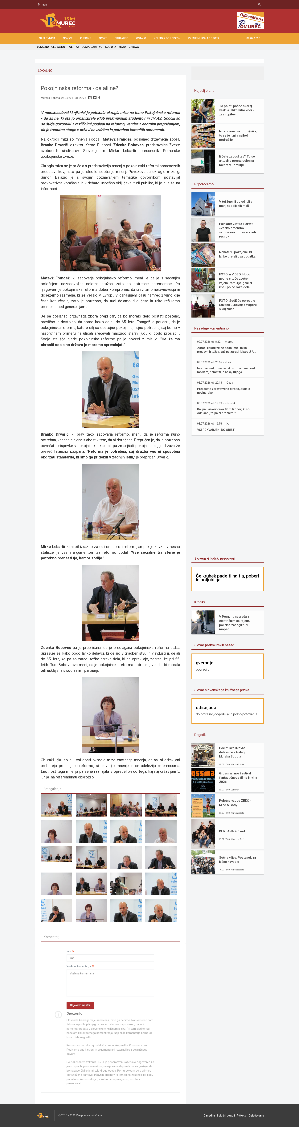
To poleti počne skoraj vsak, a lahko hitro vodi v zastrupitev (236, 110)
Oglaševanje (256, 1115)
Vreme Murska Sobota (203, 38)
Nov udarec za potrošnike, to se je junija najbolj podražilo (238, 135)
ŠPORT (103, 38)
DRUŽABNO (122, 38)
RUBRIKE (85, 38)
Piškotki (242, 1115)
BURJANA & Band (232, 831)
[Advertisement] (227, 496)
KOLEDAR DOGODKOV (167, 38)
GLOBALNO (58, 46)
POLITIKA (73, 46)
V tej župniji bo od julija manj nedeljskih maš (235, 204)
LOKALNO (43, 46)
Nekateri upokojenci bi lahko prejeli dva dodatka (237, 254)
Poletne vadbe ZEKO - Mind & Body (235, 803)
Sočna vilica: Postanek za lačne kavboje (237, 860)
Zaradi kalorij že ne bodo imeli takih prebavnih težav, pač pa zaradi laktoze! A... (226, 350)
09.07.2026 (253, 38)
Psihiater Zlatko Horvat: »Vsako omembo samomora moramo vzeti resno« (237, 230)
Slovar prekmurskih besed (214, 645)
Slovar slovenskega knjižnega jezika (221, 690)
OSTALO (141, 38)
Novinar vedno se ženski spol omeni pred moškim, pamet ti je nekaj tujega (226, 370)
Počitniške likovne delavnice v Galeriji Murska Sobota (232, 752)
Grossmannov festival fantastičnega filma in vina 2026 (238, 777)
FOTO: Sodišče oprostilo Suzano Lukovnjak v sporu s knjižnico (238, 305)
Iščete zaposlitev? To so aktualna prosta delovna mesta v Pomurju (237, 160)
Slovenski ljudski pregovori (214, 558)
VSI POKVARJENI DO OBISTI (216, 430)
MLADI (122, 46)
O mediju (209, 1115)
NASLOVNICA (47, 38)
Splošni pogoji (226, 1115)
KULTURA (110, 46)
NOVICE (67, 38)
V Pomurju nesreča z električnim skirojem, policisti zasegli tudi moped (234, 623)
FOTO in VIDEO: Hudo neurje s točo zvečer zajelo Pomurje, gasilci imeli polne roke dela (235, 280)
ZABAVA (134, 46)
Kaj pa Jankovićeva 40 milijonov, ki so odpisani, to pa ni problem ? (223, 411)
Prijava (42, 4)
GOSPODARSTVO (92, 46)
